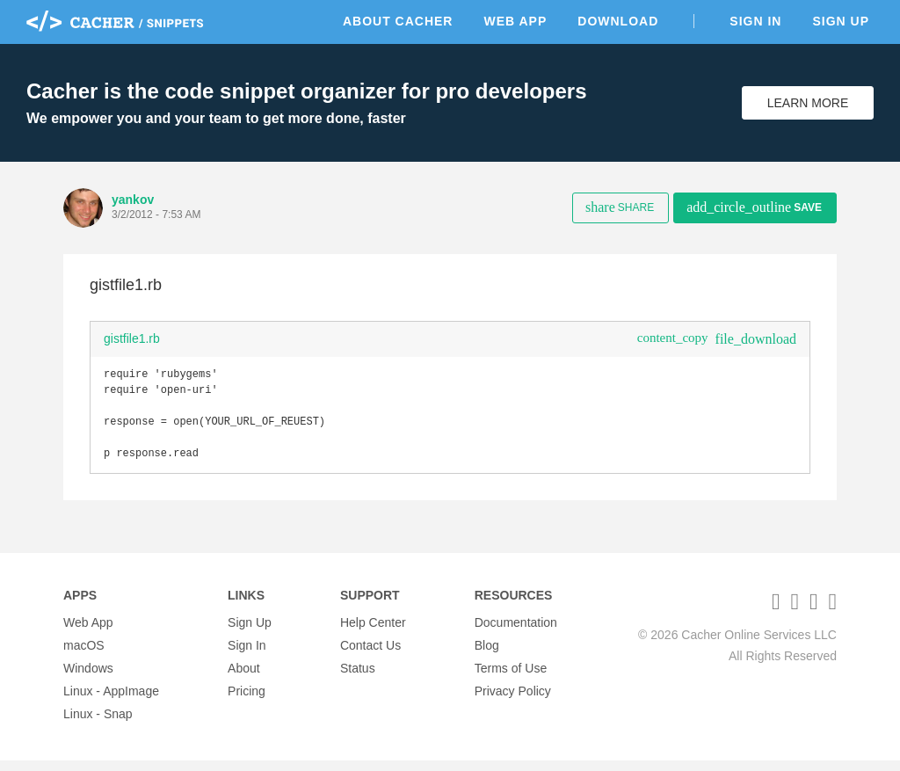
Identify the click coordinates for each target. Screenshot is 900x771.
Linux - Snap (98, 724)
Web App (515, 21)
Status (357, 679)
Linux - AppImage (111, 702)
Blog (487, 656)
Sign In (755, 21)
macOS (84, 656)
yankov (133, 200)
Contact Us (370, 656)
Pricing (246, 702)
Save (754, 207)
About (244, 679)
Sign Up (840, 21)
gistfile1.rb (132, 338)
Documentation (516, 633)
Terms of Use (511, 679)
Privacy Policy (513, 702)
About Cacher (398, 21)
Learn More (808, 103)
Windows (88, 679)
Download (617, 21)
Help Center (373, 633)
